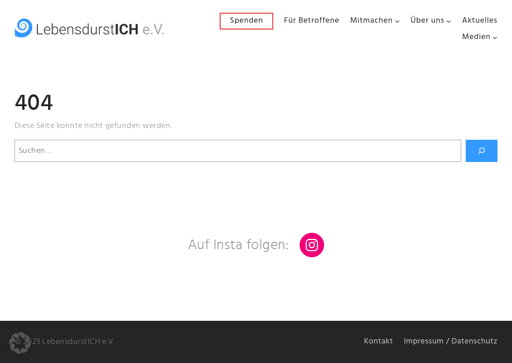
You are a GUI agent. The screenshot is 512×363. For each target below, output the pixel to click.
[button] (20, 343)
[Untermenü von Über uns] (448, 21)
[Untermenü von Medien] (494, 37)
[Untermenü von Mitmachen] (397, 21)
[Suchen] (481, 151)
